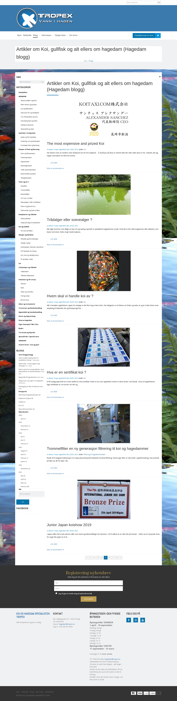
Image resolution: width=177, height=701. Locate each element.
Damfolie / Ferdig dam (27, 133)
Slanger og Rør (26, 243)
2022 (20, 465)
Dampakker (23, 92)
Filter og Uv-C (24, 182)
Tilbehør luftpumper (27, 276)
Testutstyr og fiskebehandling (30, 308)
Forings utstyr (25, 296)
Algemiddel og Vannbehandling (30, 312)
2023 (20, 447)
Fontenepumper (26, 158)
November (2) (25, 469)
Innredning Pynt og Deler (29, 121)
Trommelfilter (25, 190)
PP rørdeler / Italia (27, 259)
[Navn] (88, 583)
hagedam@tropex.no (112, 659)
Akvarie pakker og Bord (29, 101)
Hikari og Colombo (27, 292)
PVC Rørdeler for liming (28, 251)
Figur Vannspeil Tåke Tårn (28, 324)
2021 (20, 472)
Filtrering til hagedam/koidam (94, 454)
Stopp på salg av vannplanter (30, 223)
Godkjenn (88, 599)
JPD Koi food (25, 300)
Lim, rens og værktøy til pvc (30, 255)
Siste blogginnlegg (26, 355)
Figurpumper (25, 162)
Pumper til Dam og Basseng (29, 149)
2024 (20, 433)
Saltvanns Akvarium (27, 125)
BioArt (21, 328)
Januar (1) (24, 461)
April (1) (23, 419)
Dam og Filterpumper (28, 153)
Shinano (23, 284)
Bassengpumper (26, 166)
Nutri (22, 288)
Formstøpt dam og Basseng (30, 145)
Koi (84, 149)
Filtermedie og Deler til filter (30, 210)
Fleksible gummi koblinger (29, 239)
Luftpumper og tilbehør (28, 267)
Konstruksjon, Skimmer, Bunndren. (32, 247)
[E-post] (88, 588)
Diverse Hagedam (25, 320)
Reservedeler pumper (28, 174)
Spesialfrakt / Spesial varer (29, 337)
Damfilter (24, 186)
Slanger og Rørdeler (26, 235)
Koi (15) (21, 405)
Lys (20, 263)
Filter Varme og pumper (29, 105)
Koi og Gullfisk (24, 227)
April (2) (23, 479)
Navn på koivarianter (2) (26, 409)
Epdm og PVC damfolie (28, 137)
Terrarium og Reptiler (27, 333)
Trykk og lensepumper (28, 170)
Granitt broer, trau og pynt (29, 345)
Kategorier (23, 391)
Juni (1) (23, 440)
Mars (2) (23, 483)
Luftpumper (25, 271)
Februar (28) (25, 486)
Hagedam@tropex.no (67, 624)
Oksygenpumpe (26, 178)
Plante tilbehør (26, 219)
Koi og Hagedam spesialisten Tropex (33, 615)
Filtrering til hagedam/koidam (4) (29, 395)
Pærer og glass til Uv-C (28, 206)
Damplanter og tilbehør (28, 214)
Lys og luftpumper (27, 109)
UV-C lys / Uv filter (26, 198)
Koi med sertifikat (26, 231)
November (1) (25, 426)
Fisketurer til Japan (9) (26, 398)
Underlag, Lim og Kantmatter (30, 141)
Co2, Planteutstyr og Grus (29, 117)
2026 (20, 415)
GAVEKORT (22, 341)
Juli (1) (23, 437)
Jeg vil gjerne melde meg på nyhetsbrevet (84, 593)
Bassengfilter (25, 194)
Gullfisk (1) (22, 402)
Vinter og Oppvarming (27, 316)
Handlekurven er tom (148, 35)
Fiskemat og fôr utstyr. (27, 280)
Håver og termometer (27, 304)
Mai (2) (23, 476)
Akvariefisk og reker (27, 129)
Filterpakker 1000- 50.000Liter (31, 202)
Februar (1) (24, 430)
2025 (20, 422)
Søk (159, 2)
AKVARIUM (22, 96)
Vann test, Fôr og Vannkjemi (30, 113)
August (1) (24, 451)
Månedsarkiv (23, 412)
